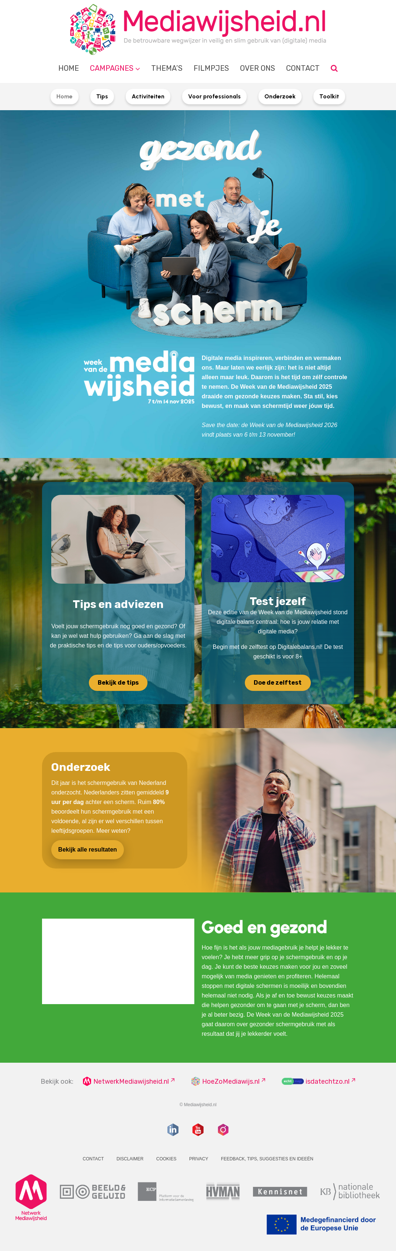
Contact (303, 68)
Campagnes (111, 68)
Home (68, 68)
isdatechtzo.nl (328, 1081)
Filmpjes (211, 68)
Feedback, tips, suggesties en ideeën (267, 1158)
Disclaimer (130, 1158)
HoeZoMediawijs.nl (231, 1081)
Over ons (257, 68)
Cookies (166, 1158)
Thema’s (167, 68)
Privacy (198, 1158)
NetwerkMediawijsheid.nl (131, 1081)
